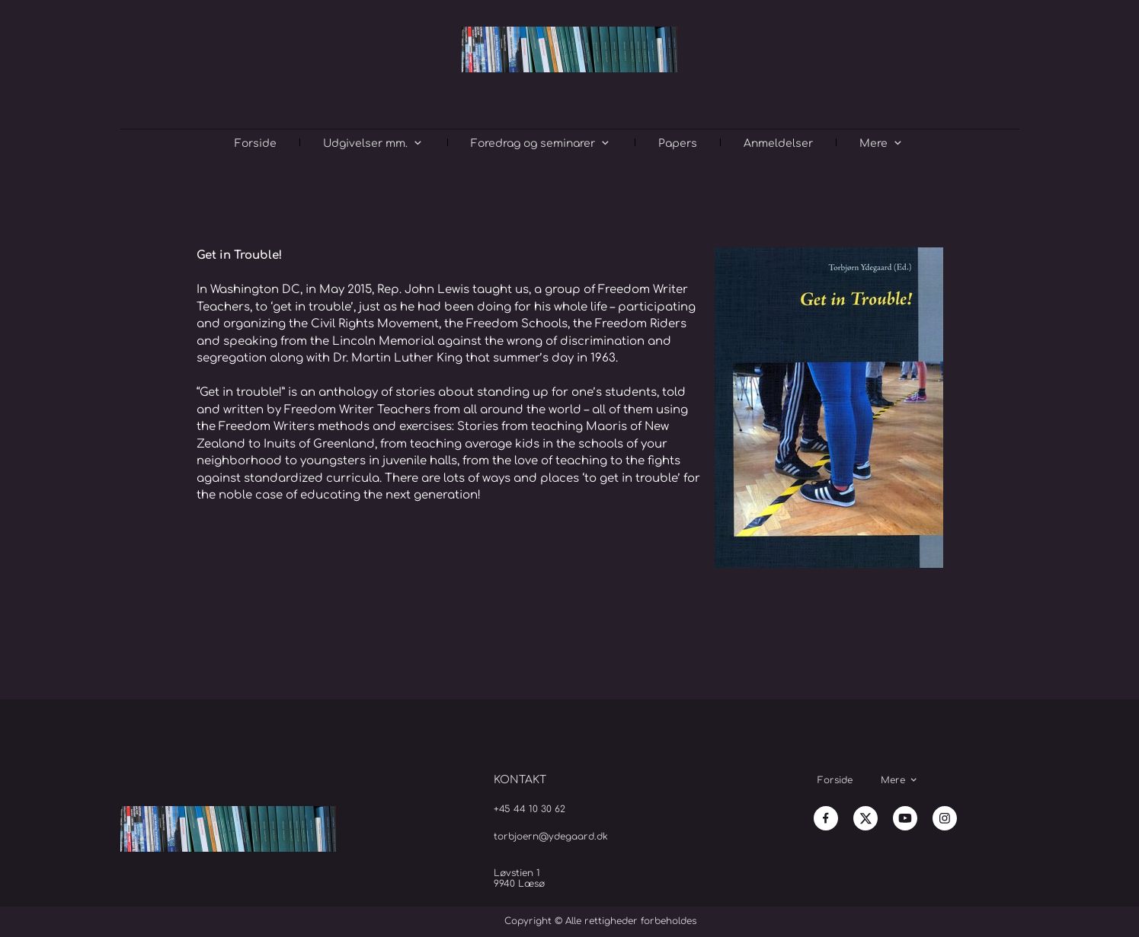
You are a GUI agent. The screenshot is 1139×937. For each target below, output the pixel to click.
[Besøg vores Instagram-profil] (945, 818)
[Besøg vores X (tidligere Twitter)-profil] (865, 818)
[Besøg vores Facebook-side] (826, 818)
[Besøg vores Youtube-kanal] (905, 818)
